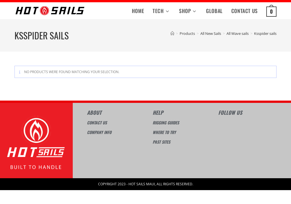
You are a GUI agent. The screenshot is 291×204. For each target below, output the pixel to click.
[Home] (172, 33)
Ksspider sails (265, 33)
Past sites (161, 142)
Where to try (164, 132)
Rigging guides (166, 123)
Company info (99, 132)
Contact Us (97, 123)
